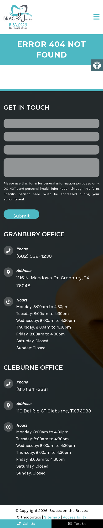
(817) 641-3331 (32, 389)
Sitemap (52, 517)
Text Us (77, 523)
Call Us (26, 523)
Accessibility (74, 517)
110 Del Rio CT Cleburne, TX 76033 (53, 411)
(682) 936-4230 (34, 256)
